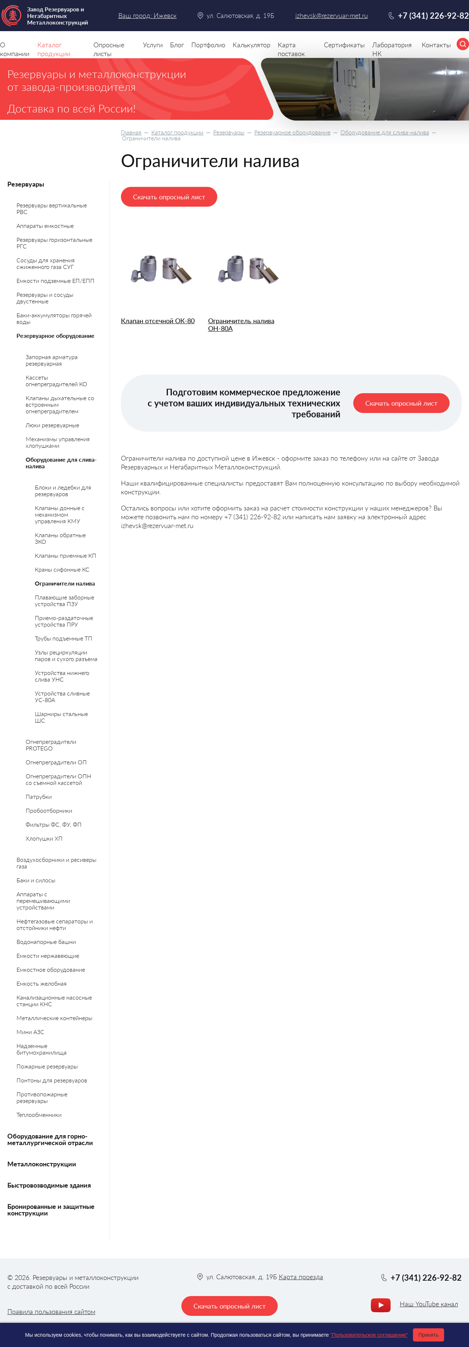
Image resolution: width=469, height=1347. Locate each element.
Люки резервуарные (52, 424)
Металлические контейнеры (54, 1017)
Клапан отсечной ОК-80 (158, 321)
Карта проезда (301, 1277)
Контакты (436, 45)
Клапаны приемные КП (65, 555)
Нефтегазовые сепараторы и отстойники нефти (54, 924)
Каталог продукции (177, 132)
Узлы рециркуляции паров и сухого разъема (66, 655)
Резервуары (228, 132)
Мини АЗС (30, 1031)
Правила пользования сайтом (51, 1311)
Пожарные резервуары (47, 1066)
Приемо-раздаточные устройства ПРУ (64, 621)
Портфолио (208, 45)
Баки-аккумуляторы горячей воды (54, 318)
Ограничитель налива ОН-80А (241, 324)
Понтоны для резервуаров (51, 1080)
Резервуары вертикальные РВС (51, 208)
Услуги (153, 45)
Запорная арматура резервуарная (52, 360)
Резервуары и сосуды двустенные (44, 298)
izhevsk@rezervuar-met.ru (331, 15)
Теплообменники (39, 1114)
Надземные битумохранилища (41, 1049)
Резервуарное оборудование (292, 132)
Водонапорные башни (46, 941)
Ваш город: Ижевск (147, 15)
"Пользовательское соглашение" (369, 1335)
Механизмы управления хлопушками (58, 442)
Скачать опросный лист (169, 197)
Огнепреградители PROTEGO (51, 745)
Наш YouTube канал (429, 1304)
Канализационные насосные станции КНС (54, 1000)
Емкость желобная (41, 983)
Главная (131, 132)
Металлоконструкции (41, 1163)
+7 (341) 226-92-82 (433, 16)
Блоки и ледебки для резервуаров (63, 490)
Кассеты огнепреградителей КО (56, 380)
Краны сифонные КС (62, 569)
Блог (177, 45)
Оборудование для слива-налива (384, 132)
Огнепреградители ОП (56, 762)
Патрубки (39, 796)
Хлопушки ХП (44, 838)
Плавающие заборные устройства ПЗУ (64, 600)
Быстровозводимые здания (49, 1185)
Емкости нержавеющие (47, 955)
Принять (428, 1335)
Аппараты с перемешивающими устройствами (43, 900)
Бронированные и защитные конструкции (51, 1209)
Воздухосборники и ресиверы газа (56, 863)
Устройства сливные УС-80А (62, 696)
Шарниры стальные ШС (61, 717)
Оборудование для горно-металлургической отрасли (50, 1139)
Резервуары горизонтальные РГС (54, 243)
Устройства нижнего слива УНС (62, 676)
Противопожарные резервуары (41, 1097)
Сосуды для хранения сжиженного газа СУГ (45, 263)
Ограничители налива (65, 583)
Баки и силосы (35, 880)
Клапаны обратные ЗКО (60, 538)
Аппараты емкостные (45, 225)
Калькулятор (251, 45)
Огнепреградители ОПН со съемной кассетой (58, 779)
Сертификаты (344, 45)
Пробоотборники (49, 810)
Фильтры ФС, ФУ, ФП (54, 824)
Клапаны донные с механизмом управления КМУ (60, 514)
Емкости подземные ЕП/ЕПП (55, 280)
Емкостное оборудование (50, 969)
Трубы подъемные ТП (63, 638)
